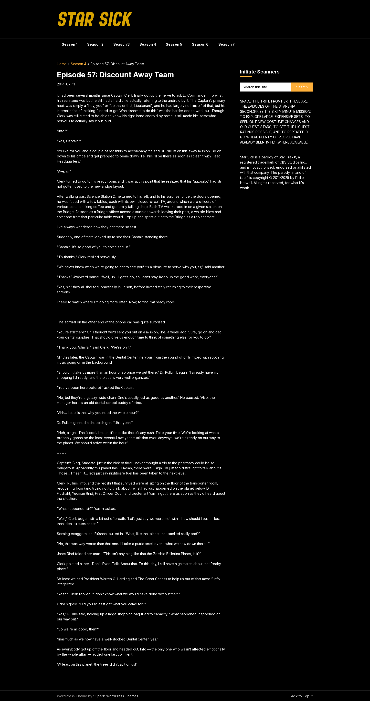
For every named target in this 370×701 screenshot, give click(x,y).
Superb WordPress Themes (115, 696)
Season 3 (121, 44)
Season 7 (226, 44)
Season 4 (147, 44)
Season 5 (174, 44)
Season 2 (95, 44)
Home (61, 64)
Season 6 (200, 44)
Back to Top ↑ (301, 696)
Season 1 (69, 44)
